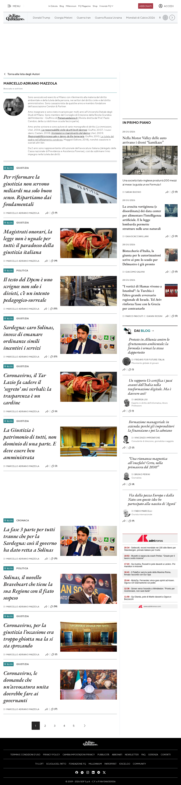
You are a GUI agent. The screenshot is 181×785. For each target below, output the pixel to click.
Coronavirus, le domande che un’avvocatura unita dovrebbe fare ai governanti (26, 686)
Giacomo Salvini (133, 272)
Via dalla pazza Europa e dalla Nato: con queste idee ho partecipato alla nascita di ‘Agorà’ (152, 499)
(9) (54, 213)
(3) (54, 466)
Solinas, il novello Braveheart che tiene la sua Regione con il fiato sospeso (28, 587)
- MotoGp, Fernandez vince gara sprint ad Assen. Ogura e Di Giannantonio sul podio (149, 581)
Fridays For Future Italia (147, 359)
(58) (53, 606)
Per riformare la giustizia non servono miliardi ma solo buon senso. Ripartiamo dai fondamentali (27, 190)
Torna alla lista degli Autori (21, 74)
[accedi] (166, 6)
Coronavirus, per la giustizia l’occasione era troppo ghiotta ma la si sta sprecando (28, 635)
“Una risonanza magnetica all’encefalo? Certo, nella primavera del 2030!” (147, 463)
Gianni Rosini (153, 316)
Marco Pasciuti (132, 316)
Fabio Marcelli (141, 511)
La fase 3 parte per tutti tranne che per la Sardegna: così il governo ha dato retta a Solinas (30, 539)
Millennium (71, 6)
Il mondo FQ (107, 6)
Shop (95, 6)
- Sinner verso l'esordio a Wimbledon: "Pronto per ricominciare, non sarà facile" (149, 589)
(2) (54, 654)
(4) (131, 484)
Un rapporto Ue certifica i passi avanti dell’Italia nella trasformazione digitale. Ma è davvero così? (150, 387)
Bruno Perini (140, 474)
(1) (131, 369)
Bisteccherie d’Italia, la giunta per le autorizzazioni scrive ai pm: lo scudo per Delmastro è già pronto (141, 257)
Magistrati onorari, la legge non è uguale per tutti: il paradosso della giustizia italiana (28, 242)
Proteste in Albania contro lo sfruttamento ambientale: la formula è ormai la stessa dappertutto (148, 346)
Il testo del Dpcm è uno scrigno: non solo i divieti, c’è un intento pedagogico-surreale (27, 289)
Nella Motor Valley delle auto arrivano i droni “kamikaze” (144, 140)
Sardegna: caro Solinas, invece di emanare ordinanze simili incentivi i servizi (28, 337)
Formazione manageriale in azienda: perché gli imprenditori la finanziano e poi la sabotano (151, 426)
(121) (53, 308)
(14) (54, 260)
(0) (174, 192)
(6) (54, 411)
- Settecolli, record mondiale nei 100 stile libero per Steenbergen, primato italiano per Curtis (150, 549)
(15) (54, 558)
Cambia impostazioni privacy (79, 754)
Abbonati (145, 6)
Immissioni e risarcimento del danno (70, 133)
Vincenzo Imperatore (145, 437)
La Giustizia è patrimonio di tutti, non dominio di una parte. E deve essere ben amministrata (29, 443)
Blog (62, 6)
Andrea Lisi (139, 399)
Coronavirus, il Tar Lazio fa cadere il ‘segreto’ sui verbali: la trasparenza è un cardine (27, 389)
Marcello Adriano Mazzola (21, 213)
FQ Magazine (84, 6)
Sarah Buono (131, 192)
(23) (53, 356)
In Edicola (52, 6)
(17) (54, 709)
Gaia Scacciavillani (135, 236)
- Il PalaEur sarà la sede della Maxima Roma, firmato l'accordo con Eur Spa (147, 573)
